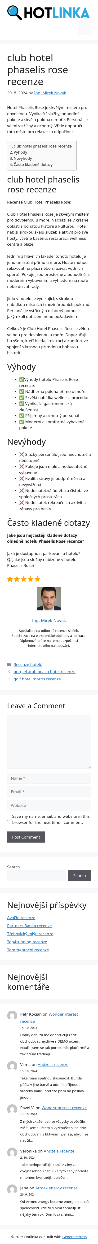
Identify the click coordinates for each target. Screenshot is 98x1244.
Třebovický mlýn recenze (30, 933)
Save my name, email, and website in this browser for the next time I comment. (51, 819)
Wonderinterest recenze (64, 1107)
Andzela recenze (53, 1064)
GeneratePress (74, 1236)
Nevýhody (23, 158)
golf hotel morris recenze (37, 679)
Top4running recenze (27, 941)
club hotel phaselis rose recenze (43, 146)
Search (13, 867)
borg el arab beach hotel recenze (44, 671)
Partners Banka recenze (29, 925)
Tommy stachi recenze (28, 950)
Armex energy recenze (56, 1188)
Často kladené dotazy (33, 164)
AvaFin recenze (21, 917)
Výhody (20, 152)
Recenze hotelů (27, 664)
